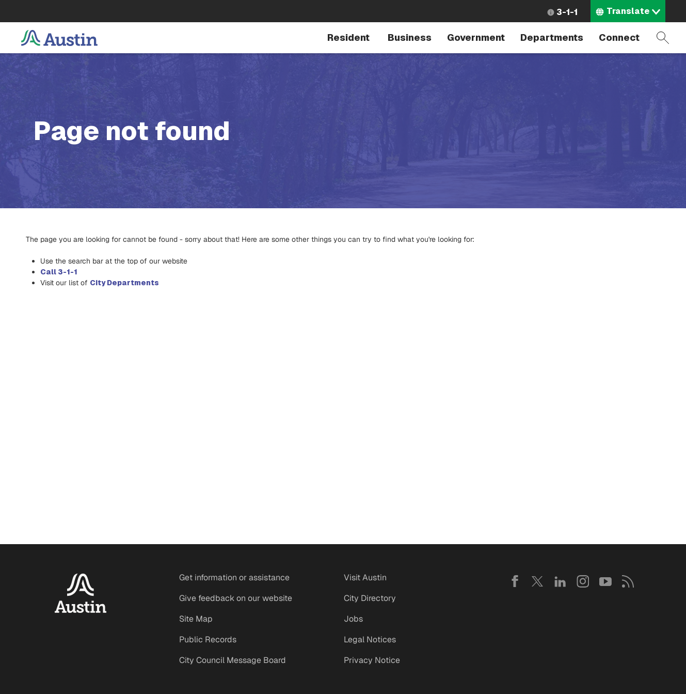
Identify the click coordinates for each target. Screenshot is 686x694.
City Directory (370, 598)
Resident (348, 37)
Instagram (583, 581)
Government (476, 37)
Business (410, 37)
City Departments (124, 282)
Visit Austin (365, 577)
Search (662, 37)
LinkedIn (560, 581)
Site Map (196, 618)
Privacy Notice (372, 660)
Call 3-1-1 (58, 271)
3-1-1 (567, 12)
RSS (628, 581)
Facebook (514, 581)
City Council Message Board (232, 660)
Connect (619, 37)
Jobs (353, 618)
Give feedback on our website (235, 598)
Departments (551, 37)
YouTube (605, 581)
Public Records (207, 639)
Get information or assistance (234, 577)
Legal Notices (370, 639)
